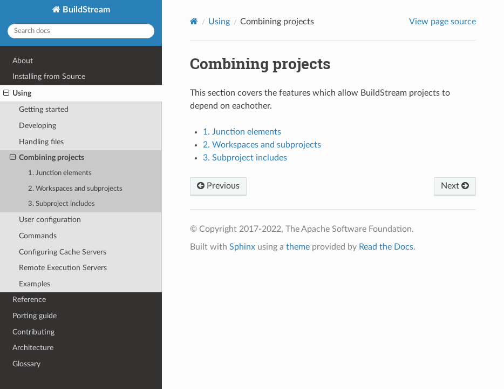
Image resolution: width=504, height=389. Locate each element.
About (22, 61)
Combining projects (47, 158)
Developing (37, 126)
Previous (218, 186)
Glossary (26, 364)
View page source (442, 21)
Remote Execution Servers (63, 268)
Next (455, 186)
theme (298, 247)
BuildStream (85, 9)
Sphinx (242, 247)
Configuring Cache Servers (62, 252)
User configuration (50, 220)
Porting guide (34, 316)
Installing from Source (48, 76)
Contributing (33, 332)
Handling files (41, 142)
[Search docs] (81, 31)
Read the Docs (386, 247)
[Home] (194, 21)
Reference (29, 300)
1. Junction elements (60, 173)
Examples (34, 284)
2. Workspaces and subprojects (75, 188)
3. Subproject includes (61, 203)
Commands (38, 236)
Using (17, 93)
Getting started (44, 109)
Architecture (32, 348)
